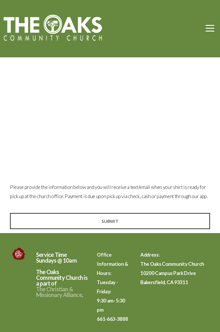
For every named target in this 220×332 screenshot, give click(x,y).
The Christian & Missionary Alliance (59, 292)
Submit (110, 221)
